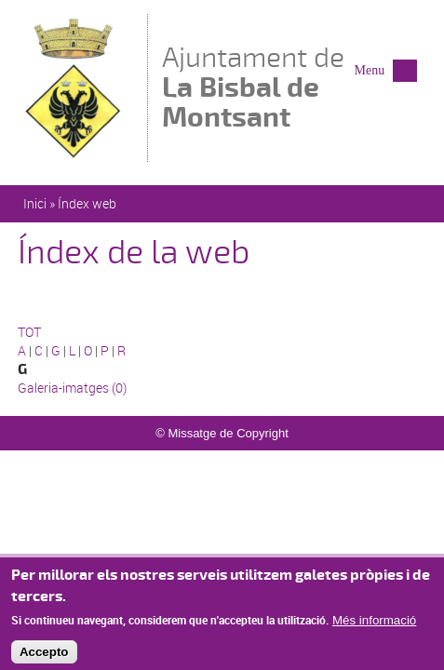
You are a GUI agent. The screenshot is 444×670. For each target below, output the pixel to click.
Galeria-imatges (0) (72, 387)
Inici (35, 203)
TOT (29, 332)
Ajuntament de (303, 87)
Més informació (374, 628)
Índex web (87, 203)
